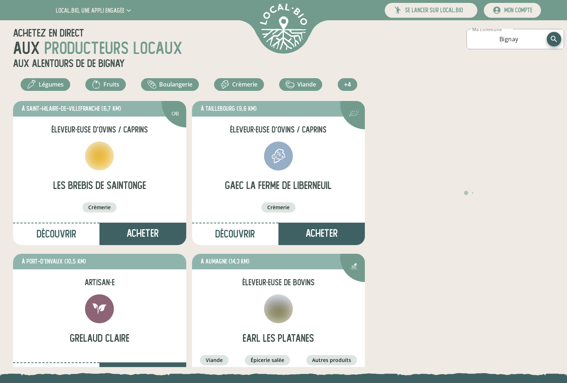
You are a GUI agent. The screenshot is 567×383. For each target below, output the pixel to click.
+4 (348, 86)
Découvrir (56, 237)
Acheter (143, 236)
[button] (94, 10)
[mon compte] (512, 10)
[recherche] (554, 39)
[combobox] (508, 39)
